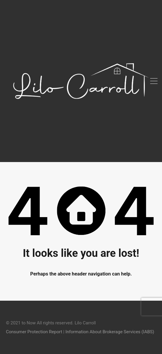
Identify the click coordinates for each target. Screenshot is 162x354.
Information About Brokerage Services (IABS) (109, 331)
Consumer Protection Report (34, 331)
